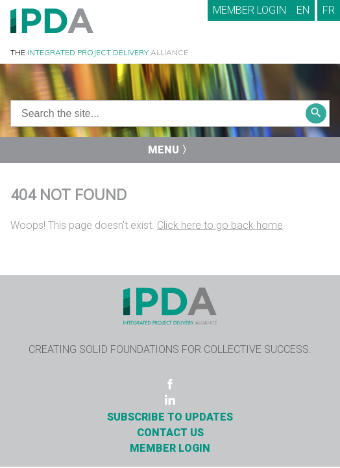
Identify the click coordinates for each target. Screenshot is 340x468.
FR (328, 10)
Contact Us (170, 432)
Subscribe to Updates (170, 417)
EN (303, 10)
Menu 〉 (170, 150)
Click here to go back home (220, 225)
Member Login (249, 10)
